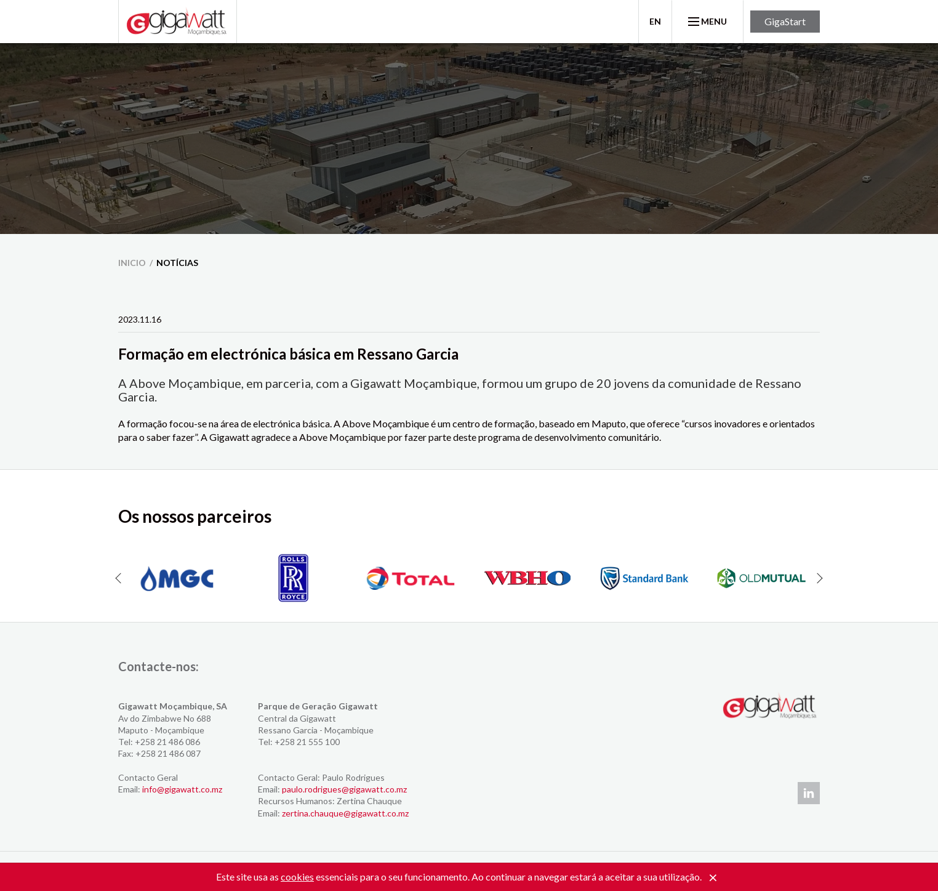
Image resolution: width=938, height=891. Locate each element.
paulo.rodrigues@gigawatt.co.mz (344, 789)
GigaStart (785, 21)
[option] (176, 578)
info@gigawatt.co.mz (182, 789)
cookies (297, 876)
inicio (132, 262)
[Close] (713, 878)
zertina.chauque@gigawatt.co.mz (345, 813)
